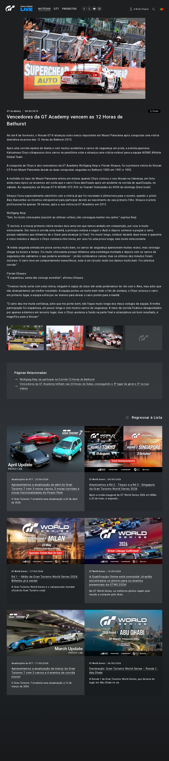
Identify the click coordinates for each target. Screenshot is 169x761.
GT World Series (97, 479)
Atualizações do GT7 (22, 479)
